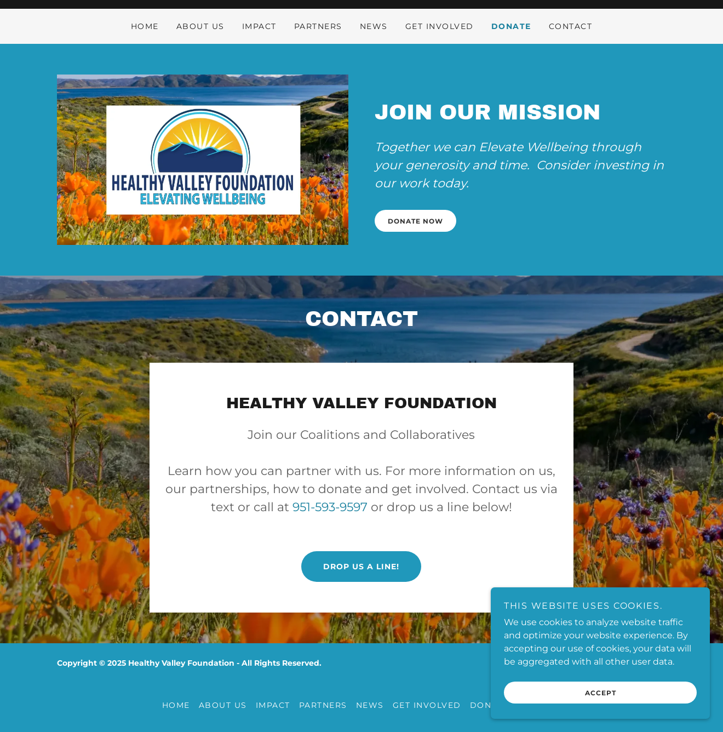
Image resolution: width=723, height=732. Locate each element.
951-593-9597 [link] (330, 507)
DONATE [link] (511, 26)
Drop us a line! (361, 566)
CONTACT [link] (571, 26)
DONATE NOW (415, 221)
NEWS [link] (374, 26)
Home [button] (176, 705)
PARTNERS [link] (318, 26)
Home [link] (145, 26)
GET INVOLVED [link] (439, 26)
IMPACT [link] (259, 26)
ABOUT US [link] (200, 26)
